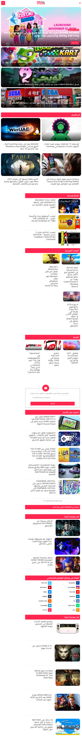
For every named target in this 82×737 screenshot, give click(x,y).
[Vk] (66, 601)
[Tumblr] (38, 596)
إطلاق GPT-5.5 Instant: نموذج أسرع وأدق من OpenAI (72, 357)
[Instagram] (66, 587)
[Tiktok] (38, 610)
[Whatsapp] (66, 605)
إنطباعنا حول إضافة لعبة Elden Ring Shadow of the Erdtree (44, 674)
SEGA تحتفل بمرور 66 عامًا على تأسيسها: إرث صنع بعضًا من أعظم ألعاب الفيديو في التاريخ (44, 103)
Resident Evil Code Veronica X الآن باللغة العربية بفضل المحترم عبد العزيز (44, 203)
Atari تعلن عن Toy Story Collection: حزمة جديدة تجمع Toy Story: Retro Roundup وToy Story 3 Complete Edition (43, 453)
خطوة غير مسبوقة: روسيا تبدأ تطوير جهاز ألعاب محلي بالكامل (40, 541)
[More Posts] (52, 501)
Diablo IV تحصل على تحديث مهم (42, 647)
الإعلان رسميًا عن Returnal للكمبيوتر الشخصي (43, 523)
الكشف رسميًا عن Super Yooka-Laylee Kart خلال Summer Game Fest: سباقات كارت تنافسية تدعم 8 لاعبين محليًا (42, 63)
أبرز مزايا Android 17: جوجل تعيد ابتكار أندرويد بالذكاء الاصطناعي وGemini (62, 145)
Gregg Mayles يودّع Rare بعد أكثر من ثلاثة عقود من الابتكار (41, 697)
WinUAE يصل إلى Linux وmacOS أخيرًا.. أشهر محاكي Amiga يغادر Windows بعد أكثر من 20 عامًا (21, 146)
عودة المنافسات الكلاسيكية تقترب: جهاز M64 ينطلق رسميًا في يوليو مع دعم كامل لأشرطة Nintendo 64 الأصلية (42, 469)
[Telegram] (38, 605)
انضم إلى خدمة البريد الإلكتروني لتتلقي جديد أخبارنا (50, 393)
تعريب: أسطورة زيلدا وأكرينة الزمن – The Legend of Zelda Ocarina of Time (42, 218)
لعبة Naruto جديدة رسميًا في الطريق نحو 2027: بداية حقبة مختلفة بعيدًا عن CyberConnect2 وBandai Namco (71, 277)
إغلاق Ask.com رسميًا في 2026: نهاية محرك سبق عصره (53, 359)
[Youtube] (66, 592)
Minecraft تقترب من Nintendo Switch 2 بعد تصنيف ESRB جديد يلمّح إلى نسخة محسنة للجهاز (43, 420)
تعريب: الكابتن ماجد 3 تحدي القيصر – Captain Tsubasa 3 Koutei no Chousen (44, 235)
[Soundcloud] (38, 601)
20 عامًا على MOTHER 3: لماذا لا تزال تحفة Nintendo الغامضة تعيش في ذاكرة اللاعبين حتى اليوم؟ (41, 724)
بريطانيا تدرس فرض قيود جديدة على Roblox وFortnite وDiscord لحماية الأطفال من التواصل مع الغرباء (62, 181)
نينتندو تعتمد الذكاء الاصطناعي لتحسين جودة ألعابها (43, 624)
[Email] (38, 592)
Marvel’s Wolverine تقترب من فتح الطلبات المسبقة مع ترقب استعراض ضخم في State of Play (51, 276)
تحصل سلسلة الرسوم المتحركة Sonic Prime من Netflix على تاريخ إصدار (42, 561)
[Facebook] (66, 583)
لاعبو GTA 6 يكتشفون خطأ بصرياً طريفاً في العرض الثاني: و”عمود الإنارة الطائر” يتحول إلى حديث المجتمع (72, 315)
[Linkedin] (66, 596)
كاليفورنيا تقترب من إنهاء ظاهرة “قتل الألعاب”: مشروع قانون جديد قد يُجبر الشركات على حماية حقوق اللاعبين (42, 436)
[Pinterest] (38, 587)
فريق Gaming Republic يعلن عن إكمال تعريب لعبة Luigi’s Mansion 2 (48, 84)
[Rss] (66, 610)
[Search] (3, 3)
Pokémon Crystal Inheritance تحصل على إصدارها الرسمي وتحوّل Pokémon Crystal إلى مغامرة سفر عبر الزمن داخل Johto (43, 487)
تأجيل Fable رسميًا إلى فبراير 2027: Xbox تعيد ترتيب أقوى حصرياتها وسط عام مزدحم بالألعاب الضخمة (21, 181)
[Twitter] (38, 583)
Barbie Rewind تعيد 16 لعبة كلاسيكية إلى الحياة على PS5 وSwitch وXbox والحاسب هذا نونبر (41, 34)
